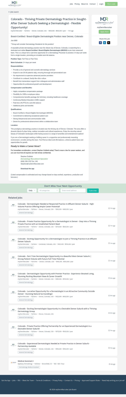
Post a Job (111, 4)
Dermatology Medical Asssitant (29, 370)
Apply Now (104, 32)
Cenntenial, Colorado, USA (47, 245)
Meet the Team (28, 383)
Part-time (34, 262)
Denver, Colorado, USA (39, 31)
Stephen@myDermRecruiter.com (32, 164)
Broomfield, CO (47, 366)
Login (101, 4)
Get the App (5, 383)
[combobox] (32, 190)
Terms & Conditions (43, 383)
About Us (84, 4)
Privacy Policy (57, 383)
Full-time (27, 31)
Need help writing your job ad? (113, 383)
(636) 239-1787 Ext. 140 (29, 161)
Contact (93, 4)
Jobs (71, 4)
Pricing (77, 4)
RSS (19, 383)
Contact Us (68, 383)
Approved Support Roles (91, 383)
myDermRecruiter (16, 31)
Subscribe (93, 191)
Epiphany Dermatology (25, 366)
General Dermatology (26, 213)
